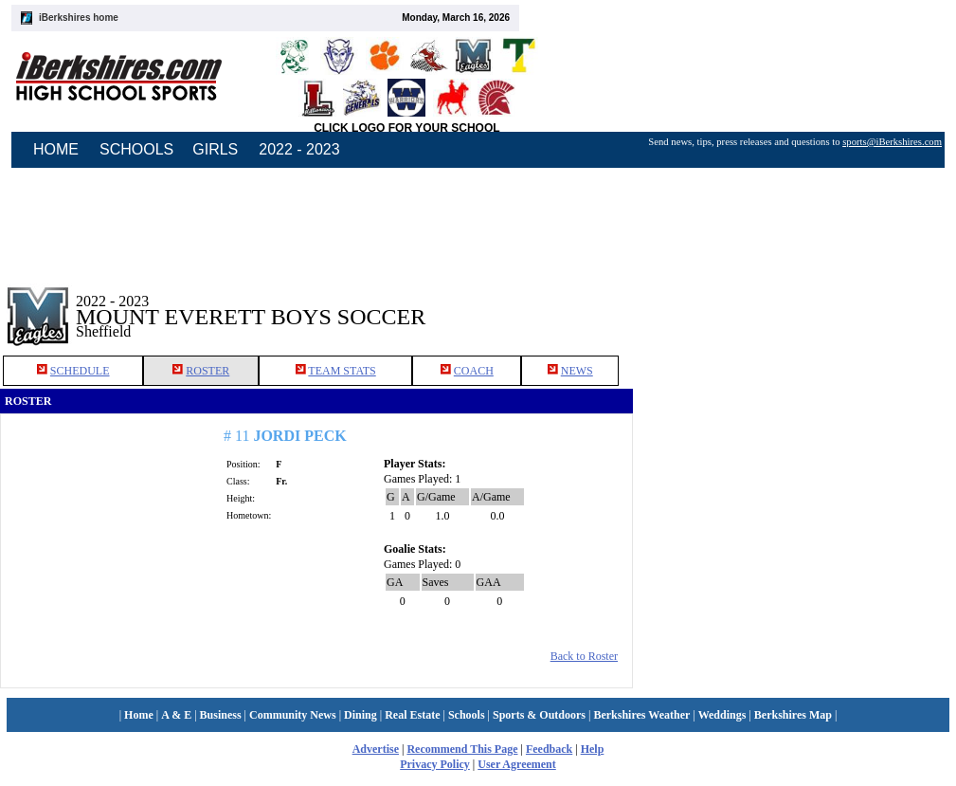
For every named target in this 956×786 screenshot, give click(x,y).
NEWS (577, 370)
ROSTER (207, 370)
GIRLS (215, 149)
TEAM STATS (341, 370)
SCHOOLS (136, 149)
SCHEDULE (80, 370)
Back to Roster (584, 656)
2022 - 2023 (299, 149)
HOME (56, 149)
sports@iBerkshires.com (892, 142)
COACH (474, 370)
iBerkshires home (78, 17)
